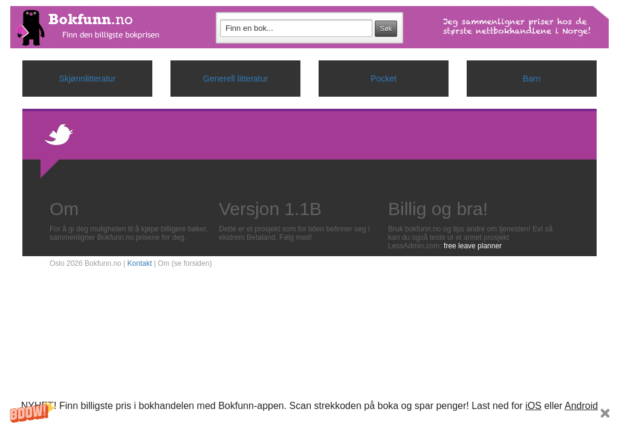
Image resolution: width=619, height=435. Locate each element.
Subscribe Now (309, 423)
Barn (532, 78)
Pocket (384, 78)
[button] (309, 416)
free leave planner (473, 246)
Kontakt (140, 263)
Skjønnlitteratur (87, 78)
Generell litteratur (235, 78)
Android (581, 406)
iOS (533, 406)
